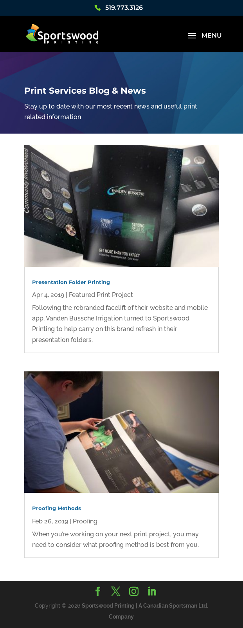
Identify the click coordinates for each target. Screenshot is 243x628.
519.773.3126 (124, 8)
